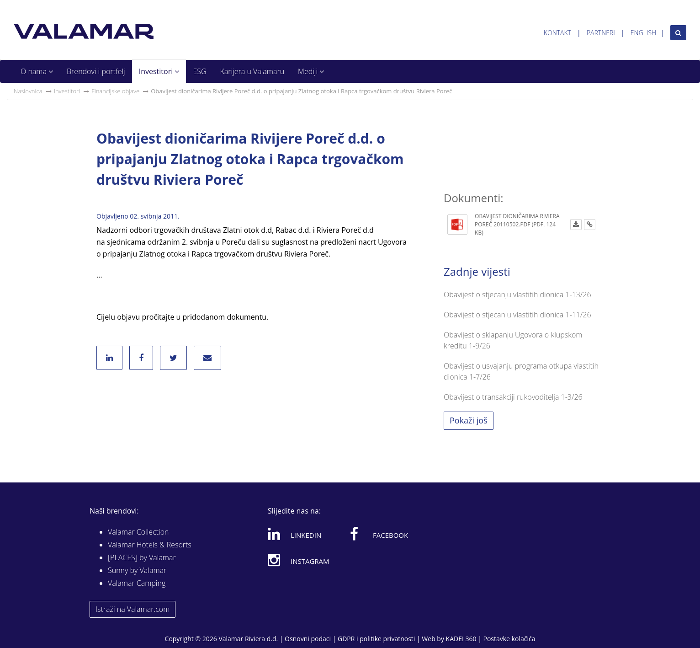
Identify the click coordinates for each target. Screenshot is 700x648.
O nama (37, 71)
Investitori (159, 71)
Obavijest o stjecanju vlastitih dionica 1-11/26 (517, 315)
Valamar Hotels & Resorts (149, 545)
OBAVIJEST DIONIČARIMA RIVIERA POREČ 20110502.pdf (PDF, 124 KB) (517, 224)
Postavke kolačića (509, 638)
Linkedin (294, 534)
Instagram (298, 560)
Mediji (311, 71)
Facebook (379, 534)
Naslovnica (28, 91)
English (643, 32)
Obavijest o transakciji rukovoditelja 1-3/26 (513, 397)
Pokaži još (469, 420)
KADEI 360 (461, 638)
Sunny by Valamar (137, 570)
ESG (199, 71)
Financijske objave (115, 91)
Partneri (601, 32)
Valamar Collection (138, 532)
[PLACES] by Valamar (142, 557)
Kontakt (557, 32)
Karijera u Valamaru (252, 71)
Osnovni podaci (308, 638)
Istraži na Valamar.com (132, 609)
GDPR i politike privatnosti (376, 638)
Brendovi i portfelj (96, 71)
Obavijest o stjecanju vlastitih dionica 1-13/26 (517, 294)
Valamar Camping (136, 583)
